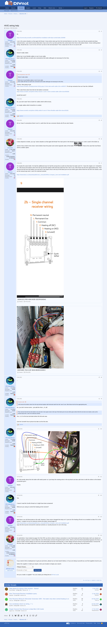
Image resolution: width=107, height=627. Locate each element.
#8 (101, 377)
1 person (21, 116)
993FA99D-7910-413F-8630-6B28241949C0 (31, 370)
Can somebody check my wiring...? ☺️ (21, 604)
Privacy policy (89, 623)
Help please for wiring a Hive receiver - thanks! (24, 588)
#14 (101, 535)
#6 (101, 139)
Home (7, 8)
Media (60, 8)
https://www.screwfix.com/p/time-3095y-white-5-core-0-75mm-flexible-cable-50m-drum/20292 (42, 110)
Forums (21, 8)
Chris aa (11, 600)
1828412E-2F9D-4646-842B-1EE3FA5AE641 (31, 299)
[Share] (99, 31)
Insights (28, 8)
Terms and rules (81, 623)
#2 (101, 50)
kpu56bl (11, 605)
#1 (101, 31)
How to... (13, 8)
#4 (101, 99)
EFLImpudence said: (23, 74)
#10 (101, 428)
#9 (101, 398)
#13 (101, 516)
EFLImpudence (95, 605)
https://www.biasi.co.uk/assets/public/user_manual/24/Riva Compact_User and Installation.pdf (43, 174)
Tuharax (8, 28)
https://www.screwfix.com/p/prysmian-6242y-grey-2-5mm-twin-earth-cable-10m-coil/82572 (42, 86)
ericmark (97, 590)
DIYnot (7, 623)
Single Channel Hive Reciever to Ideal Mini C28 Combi (26, 609)
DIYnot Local (55, 574)
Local (34, 8)
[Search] (99, 8)
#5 (101, 120)
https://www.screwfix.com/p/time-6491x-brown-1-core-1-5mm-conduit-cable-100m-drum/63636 (43, 91)
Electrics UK (25, 590)
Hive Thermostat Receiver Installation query (23, 593)
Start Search (38, 570)
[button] (56, 8)
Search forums (14, 10)
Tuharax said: (21, 402)
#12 (101, 495)
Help (95, 623)
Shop (39, 8)
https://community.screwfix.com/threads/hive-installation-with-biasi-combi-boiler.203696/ (41, 37)
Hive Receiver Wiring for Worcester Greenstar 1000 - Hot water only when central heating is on (39, 599)
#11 (101, 476)
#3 (101, 71)
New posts (6, 10)
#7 (101, 163)
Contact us (73, 623)
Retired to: (12, 66)
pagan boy (11, 610)
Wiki (45, 8)
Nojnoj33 (11, 595)
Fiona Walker (12, 590)
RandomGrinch (95, 610)
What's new (51, 8)
